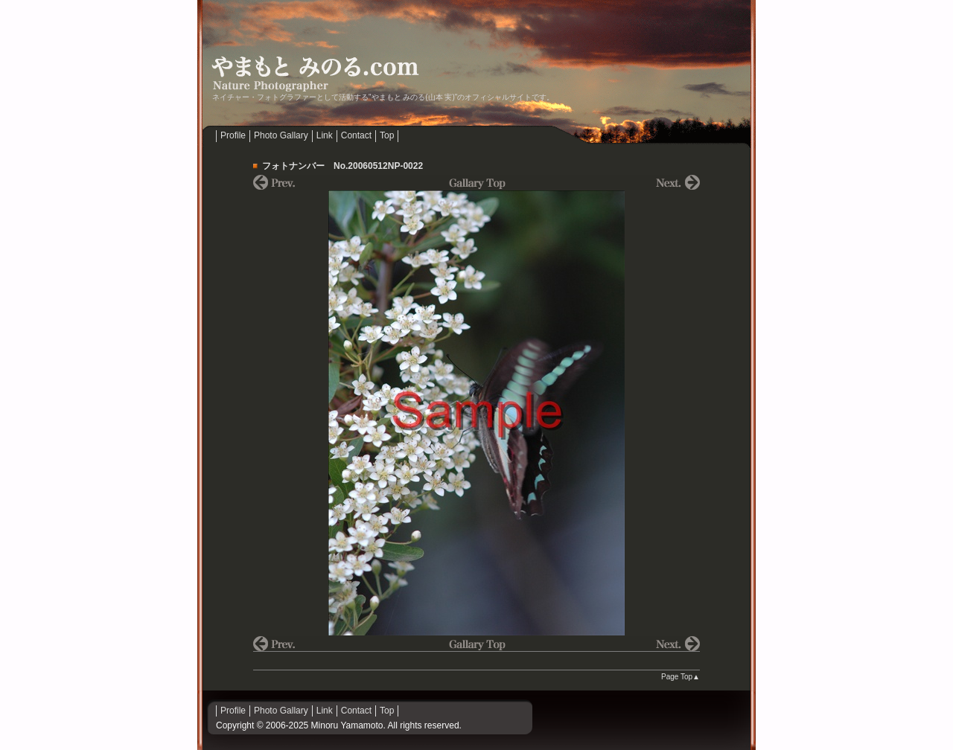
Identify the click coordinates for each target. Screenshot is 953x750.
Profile (233, 135)
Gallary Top (476, 182)
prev (327, 182)
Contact (356, 135)
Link (324, 135)
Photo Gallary (281, 135)
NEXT (625, 182)
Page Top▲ (680, 677)
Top (387, 135)
